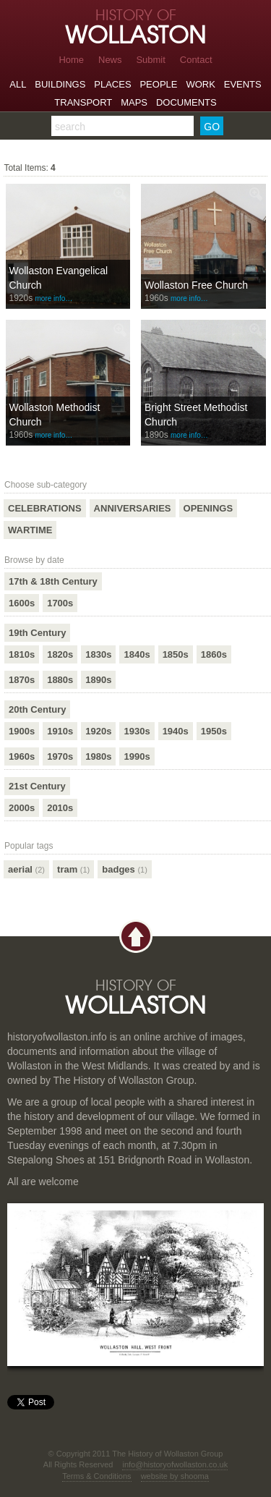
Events (243, 84)
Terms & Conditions (96, 1476)
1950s (214, 731)
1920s (98, 731)
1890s (98, 679)
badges (124, 869)
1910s (60, 731)
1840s (137, 654)
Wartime (30, 530)
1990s (137, 756)
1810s (22, 654)
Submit (150, 59)
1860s (214, 654)
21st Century (37, 786)
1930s (137, 731)
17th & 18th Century (53, 581)
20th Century (37, 709)
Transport (83, 102)
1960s (22, 756)
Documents (186, 102)
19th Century (37, 632)
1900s (22, 731)
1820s (60, 654)
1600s (22, 603)
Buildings (60, 84)
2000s (22, 807)
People (158, 84)
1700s (60, 603)
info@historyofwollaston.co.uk (175, 1464)
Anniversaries (132, 508)
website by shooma (175, 1476)
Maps (134, 102)
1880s (60, 679)
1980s (98, 756)
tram (73, 869)
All (17, 84)
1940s (176, 731)
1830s (98, 654)
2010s (60, 807)
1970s (60, 756)
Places (112, 84)
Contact (196, 59)
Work (200, 84)
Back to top (135, 937)
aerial (26, 869)
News (110, 59)
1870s (22, 679)
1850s (176, 654)
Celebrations (45, 508)
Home (71, 59)
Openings (208, 508)
